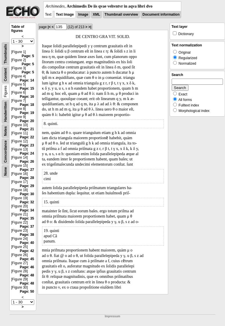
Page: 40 (27, 243)
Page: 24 (27, 153)
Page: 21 (27, 129)
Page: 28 (27, 178)
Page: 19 (27, 113)
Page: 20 (27, 121)
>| (89, 27)
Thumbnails (5, 54)
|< (49, 27)
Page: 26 (27, 162)
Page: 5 (28, 56)
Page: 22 (27, 137)
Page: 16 (27, 97)
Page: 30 (27, 194)
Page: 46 (27, 267)
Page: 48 (27, 275)
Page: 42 (27, 251)
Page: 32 (27, 202)
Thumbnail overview (121, 14)
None (5, 171)
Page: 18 (27, 105)
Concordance (5, 151)
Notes (5, 131)
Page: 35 (27, 218)
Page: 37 (27, 226)
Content (5, 74)
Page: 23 (27, 145)
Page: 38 (27, 235)
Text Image (65, 14)
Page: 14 (27, 80)
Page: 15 (27, 88)
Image (83, 14)
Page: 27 (27, 170)
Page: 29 (27, 186)
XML (96, 14)
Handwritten (5, 112)
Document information (160, 14)
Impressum (112, 316)
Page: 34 (27, 210)
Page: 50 (27, 291)
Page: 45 (27, 259)
